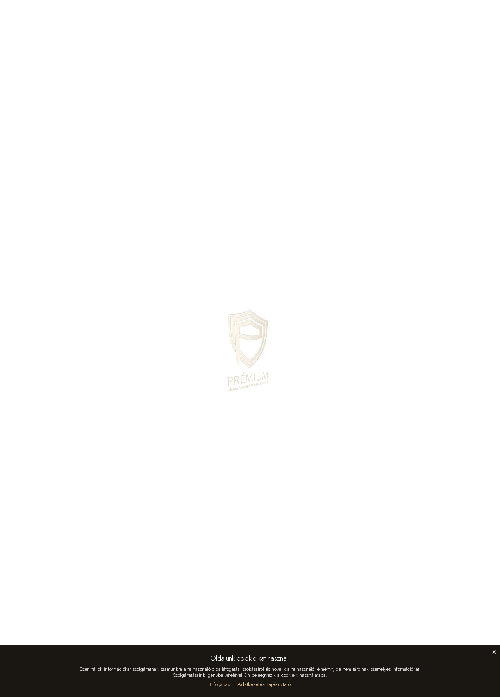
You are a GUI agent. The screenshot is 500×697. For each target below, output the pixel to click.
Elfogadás (220, 684)
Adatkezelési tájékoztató (264, 684)
